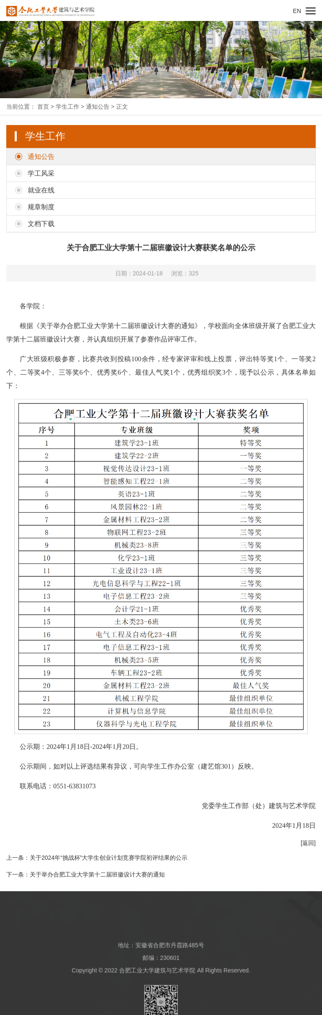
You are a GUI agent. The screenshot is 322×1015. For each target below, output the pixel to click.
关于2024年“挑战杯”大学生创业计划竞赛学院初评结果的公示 (108, 857)
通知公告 (97, 106)
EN (297, 11)
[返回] (308, 855)
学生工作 (67, 106)
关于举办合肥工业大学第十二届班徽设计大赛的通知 (97, 874)
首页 (43, 106)
